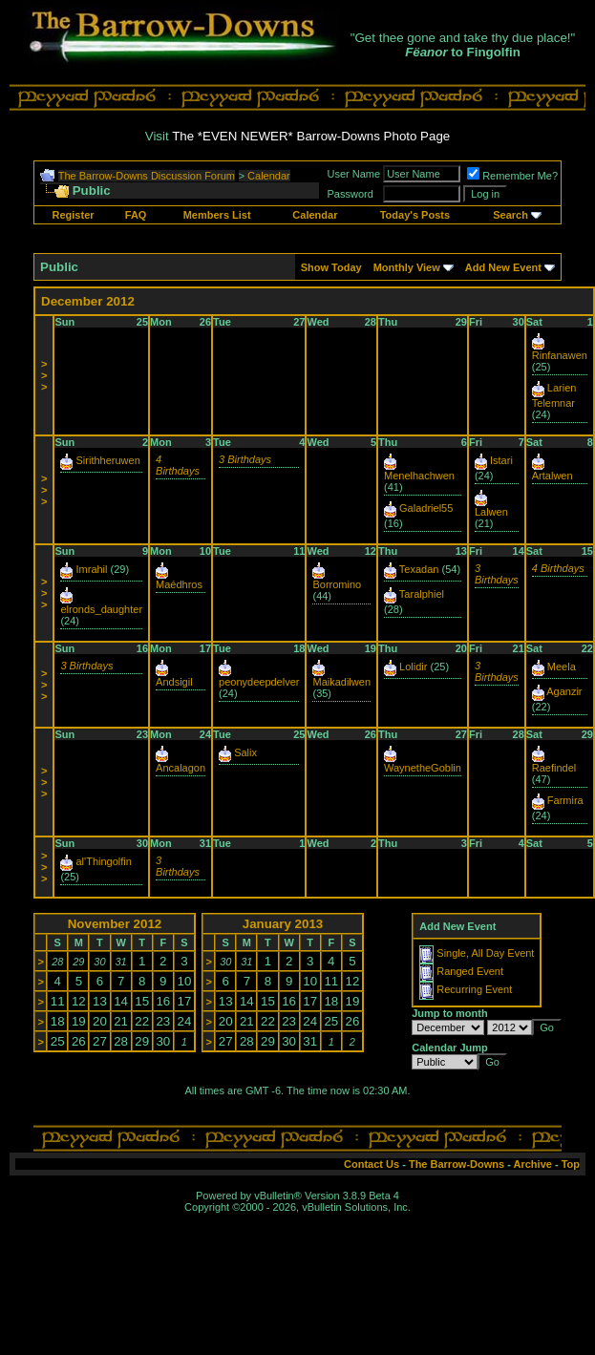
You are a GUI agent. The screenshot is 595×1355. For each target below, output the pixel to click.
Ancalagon (180, 767)
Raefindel (554, 767)
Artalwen (552, 475)
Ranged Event (469, 971)
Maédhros (179, 584)
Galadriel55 (426, 508)
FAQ (136, 215)
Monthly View (406, 267)
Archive (533, 1164)
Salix (245, 752)
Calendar (268, 175)
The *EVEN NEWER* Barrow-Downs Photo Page (311, 136)
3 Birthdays (245, 459)
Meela (561, 666)
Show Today (331, 267)
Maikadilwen (341, 682)
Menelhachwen (419, 475)
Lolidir (413, 666)
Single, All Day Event (485, 953)
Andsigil (174, 682)
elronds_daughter (101, 609)
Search (510, 215)
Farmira (565, 800)
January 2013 (283, 924)
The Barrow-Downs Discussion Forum (146, 175)
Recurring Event (474, 989)
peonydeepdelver (259, 682)
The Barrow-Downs (456, 1164)
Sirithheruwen (108, 460)
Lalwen (491, 512)
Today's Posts (415, 215)
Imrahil (92, 569)
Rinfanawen (559, 355)
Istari (501, 460)
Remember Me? (512, 175)
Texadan (419, 569)
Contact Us (371, 1164)
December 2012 (88, 301)
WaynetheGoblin (422, 767)
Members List (217, 215)
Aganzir (564, 691)
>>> (44, 375)
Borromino (336, 584)
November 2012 (115, 924)
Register (74, 215)
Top (571, 1164)
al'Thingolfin (104, 861)
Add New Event (503, 267)
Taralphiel (421, 594)
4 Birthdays (178, 465)
